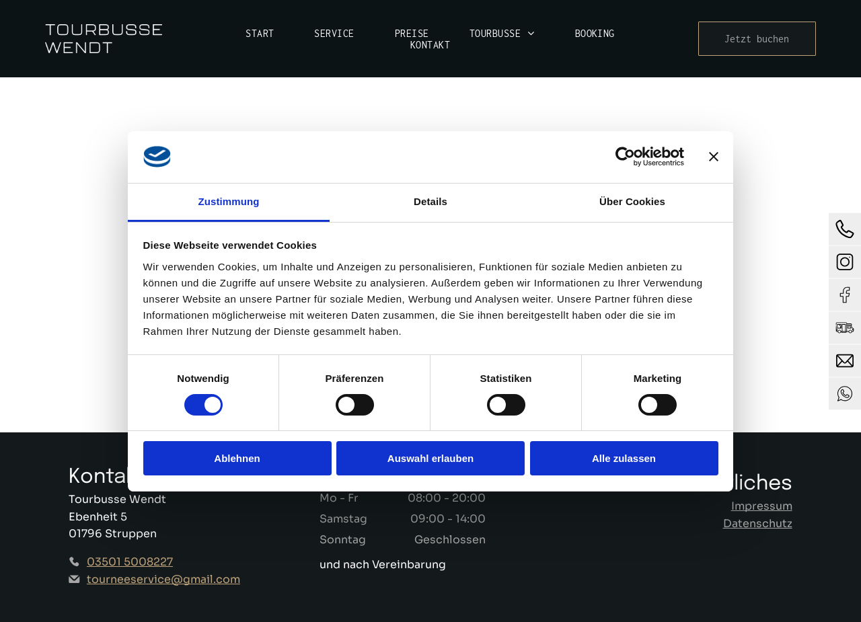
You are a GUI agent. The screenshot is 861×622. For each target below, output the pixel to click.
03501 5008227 (130, 562)
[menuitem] (259, 33)
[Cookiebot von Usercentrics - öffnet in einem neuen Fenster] (625, 157)
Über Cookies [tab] (632, 200)
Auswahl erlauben (430, 458)
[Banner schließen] (713, 156)
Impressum (761, 506)
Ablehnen (237, 458)
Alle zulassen (624, 458)
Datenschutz (757, 523)
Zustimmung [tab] (229, 200)
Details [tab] (430, 200)
